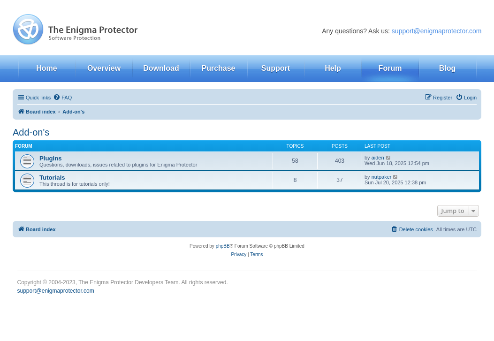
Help (333, 68)
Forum (390, 68)
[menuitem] (62, 97)
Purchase (218, 68)
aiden (378, 157)
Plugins (50, 158)
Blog (447, 68)
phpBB (223, 246)
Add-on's (31, 132)
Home (46, 68)
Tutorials (52, 177)
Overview (104, 68)
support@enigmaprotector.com (437, 31)
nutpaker (382, 177)
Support (275, 68)
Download (161, 68)
